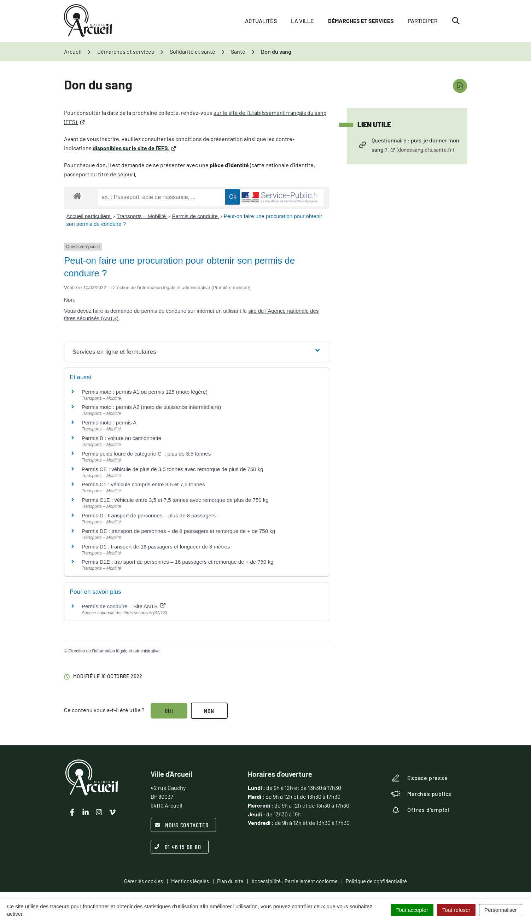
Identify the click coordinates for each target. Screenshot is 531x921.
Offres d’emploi (420, 809)
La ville (302, 21)
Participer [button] (423, 21)
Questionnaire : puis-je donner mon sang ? (409, 145)
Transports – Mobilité (142, 216)
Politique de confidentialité (376, 881)
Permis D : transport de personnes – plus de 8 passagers (149, 515)
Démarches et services (361, 21)
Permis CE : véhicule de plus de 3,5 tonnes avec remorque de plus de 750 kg (172, 469)
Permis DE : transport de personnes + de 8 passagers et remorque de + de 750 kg (178, 531)
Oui (169, 711)
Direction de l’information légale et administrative (113, 651)
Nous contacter (181, 825)
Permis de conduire (195, 216)
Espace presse (419, 778)
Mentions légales (190, 881)
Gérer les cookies (143, 881)
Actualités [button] (261, 21)
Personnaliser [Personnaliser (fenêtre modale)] (500, 910)
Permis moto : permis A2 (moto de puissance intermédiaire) (151, 407)
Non (209, 711)
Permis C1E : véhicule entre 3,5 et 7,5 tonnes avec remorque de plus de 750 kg (175, 500)
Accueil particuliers (89, 216)
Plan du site (230, 881)
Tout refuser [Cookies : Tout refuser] (456, 910)
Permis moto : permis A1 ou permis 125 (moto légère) (145, 392)
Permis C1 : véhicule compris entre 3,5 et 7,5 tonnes (143, 484)
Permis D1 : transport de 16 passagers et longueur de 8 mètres (156, 547)
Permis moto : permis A (109, 423)
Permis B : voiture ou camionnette (121, 438)
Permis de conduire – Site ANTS (123, 606)
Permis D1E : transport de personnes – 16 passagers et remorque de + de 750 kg (177, 562)
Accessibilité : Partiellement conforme (294, 881)
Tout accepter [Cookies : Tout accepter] (412, 910)
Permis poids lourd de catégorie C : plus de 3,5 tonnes (146, 454)
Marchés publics (421, 793)
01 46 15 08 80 (177, 847)
